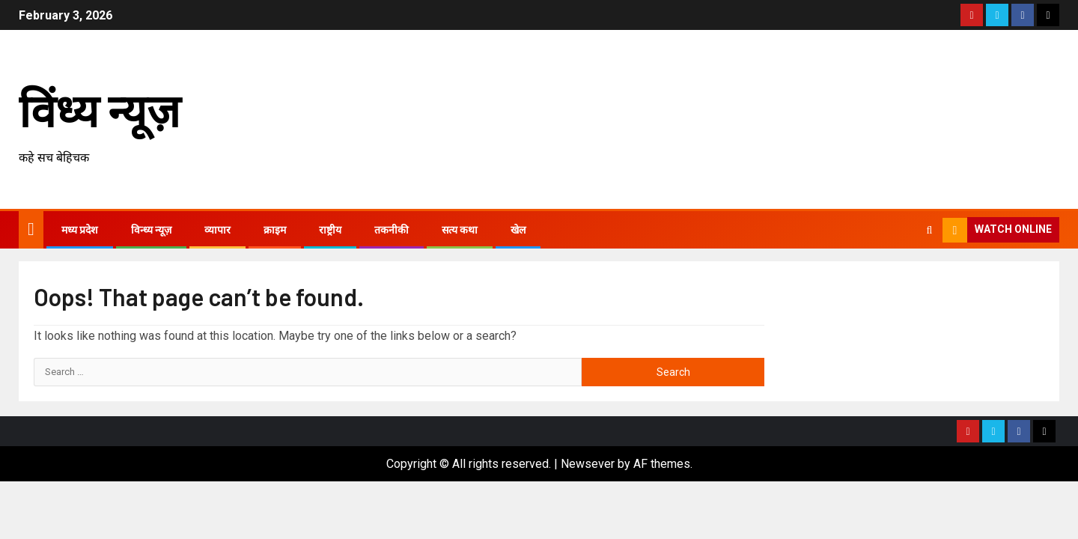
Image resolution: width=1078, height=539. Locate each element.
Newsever (588, 464)
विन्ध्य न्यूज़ (151, 230)
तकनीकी (391, 230)
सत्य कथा (460, 230)
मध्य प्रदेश (79, 230)
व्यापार (217, 230)
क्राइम (275, 230)
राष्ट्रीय (330, 230)
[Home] (31, 229)
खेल (518, 230)
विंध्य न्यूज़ (99, 109)
